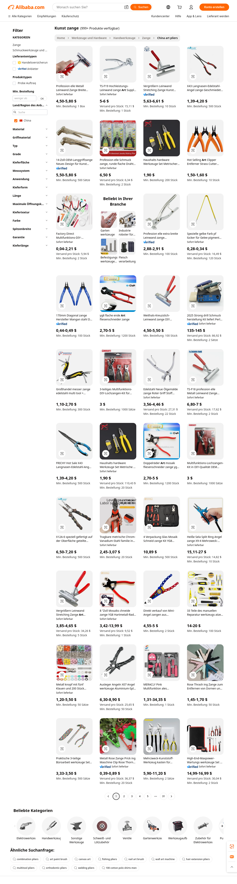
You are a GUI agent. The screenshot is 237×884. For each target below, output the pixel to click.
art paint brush (56, 859)
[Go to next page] (171, 796)
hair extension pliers (196, 859)
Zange (146, 38)
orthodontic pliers (54, 868)
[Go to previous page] (108, 796)
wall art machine (163, 859)
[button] (126, 7)
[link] (232, 846)
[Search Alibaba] (88, 7)
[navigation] (30, 412)
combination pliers (25, 859)
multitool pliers (24, 868)
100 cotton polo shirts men (119, 868)
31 (163, 796)
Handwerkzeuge (124, 38)
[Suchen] (140, 7)
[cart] (180, 7)
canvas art (82, 859)
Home (61, 38)
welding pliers (84, 868)
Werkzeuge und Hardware (89, 38)
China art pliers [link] (167, 38)
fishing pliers (107, 859)
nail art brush (134, 859)
